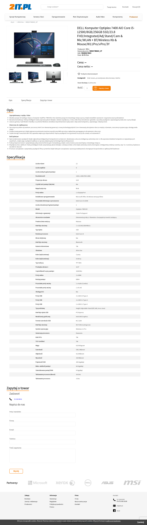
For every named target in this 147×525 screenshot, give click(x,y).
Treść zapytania (15, 448)
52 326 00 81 (18, 399)
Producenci (133, 17)
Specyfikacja (26, 100)
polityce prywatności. (113, 521)
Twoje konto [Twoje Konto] (111, 7)
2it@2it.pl (120, 506)
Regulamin (53, 501)
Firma (11, 421)
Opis (10, 100)
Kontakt (125, 7)
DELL (87, 49)
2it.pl (12, 22)
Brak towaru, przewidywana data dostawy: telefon (103, 78)
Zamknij (140, 522)
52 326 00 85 (121, 499)
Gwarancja (53, 499)
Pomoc (52, 507)
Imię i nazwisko (15, 412)
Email (11, 430)
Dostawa (27, 499)
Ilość (80, 87)
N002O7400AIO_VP (32, 22)
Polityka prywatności (56, 504)
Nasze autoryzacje (81, 501)
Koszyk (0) (136, 7)
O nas (77, 499)
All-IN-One (20, 22)
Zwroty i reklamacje (31, 501)
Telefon (12, 439)
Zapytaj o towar (46, 100)
